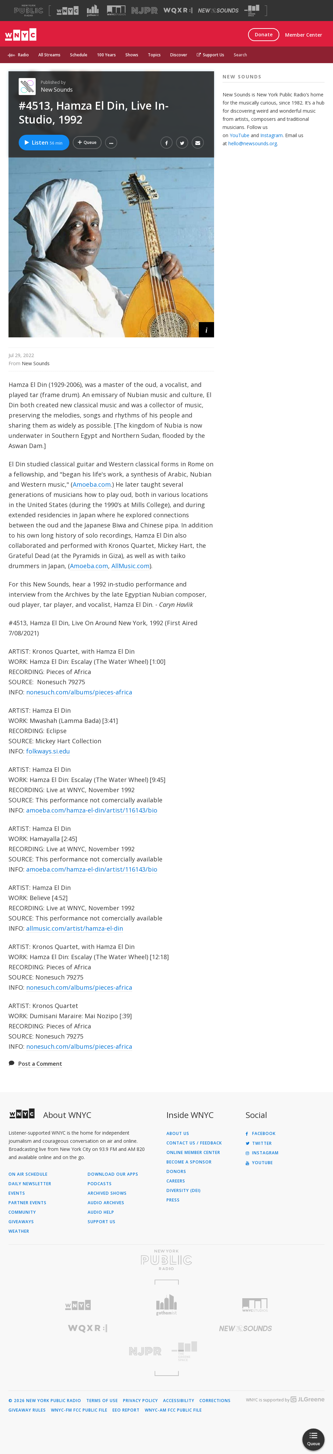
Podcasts (100, 1184)
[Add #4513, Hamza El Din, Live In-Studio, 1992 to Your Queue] (87, 142)
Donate (264, 34)
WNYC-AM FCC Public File (173, 1410)
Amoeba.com (92, 484)
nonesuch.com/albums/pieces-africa (79, 692)
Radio (23, 55)
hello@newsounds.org (252, 143)
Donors (176, 1172)
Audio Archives (106, 1203)
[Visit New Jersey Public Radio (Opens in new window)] (87, 1351)
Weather (18, 1231)
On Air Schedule (28, 1174)
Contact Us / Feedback (194, 1143)
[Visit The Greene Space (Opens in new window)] (251, 11)
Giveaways (21, 1222)
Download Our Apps (113, 1174)
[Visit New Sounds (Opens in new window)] (218, 10)
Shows (131, 55)
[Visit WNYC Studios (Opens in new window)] (116, 10)
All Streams (49, 55)
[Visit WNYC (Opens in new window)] (67, 10)
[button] (111, 142)
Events (16, 1193)
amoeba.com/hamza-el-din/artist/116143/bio (91, 810)
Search (240, 55)
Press (173, 1200)
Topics (154, 55)
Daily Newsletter (29, 1184)
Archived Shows (107, 1193)
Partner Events (27, 1203)
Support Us (210, 55)
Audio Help (101, 1212)
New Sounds (57, 89)
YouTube (239, 135)
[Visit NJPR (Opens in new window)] (145, 10)
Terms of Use (102, 1401)
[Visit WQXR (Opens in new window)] (177, 10)
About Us (177, 1134)
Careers (175, 1181)
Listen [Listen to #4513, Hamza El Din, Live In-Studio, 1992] (43, 142)
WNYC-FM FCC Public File (79, 1410)
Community (22, 1212)
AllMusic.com (130, 566)
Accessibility (178, 1401)
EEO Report (126, 1410)
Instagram (271, 135)
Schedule (78, 55)
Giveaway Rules (27, 1410)
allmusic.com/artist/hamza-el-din (74, 928)
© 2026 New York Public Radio (44, 1401)
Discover (178, 55)
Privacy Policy (140, 1401)
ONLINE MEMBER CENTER (193, 1153)
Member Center (303, 35)
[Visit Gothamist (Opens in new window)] (92, 10)
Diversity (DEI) (183, 1191)
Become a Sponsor (189, 1162)
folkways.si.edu (48, 751)
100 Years (106, 55)
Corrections (215, 1401)
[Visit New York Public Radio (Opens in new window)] (166, 1260)
